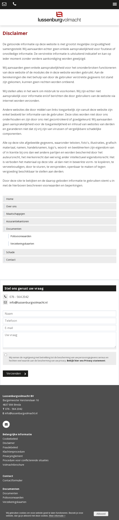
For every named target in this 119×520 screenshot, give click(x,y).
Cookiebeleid (10, 438)
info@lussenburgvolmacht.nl (28, 302)
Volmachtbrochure (13, 464)
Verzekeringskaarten (14, 502)
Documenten (10, 493)
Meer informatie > (57, 516)
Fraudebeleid (10, 447)
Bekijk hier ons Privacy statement (86, 360)
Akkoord (100, 513)
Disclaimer (9, 443)
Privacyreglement (13, 456)
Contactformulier (12, 480)
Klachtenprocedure (14, 451)
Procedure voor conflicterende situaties (26, 460)
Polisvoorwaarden (13, 497)
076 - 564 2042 (13, 409)
